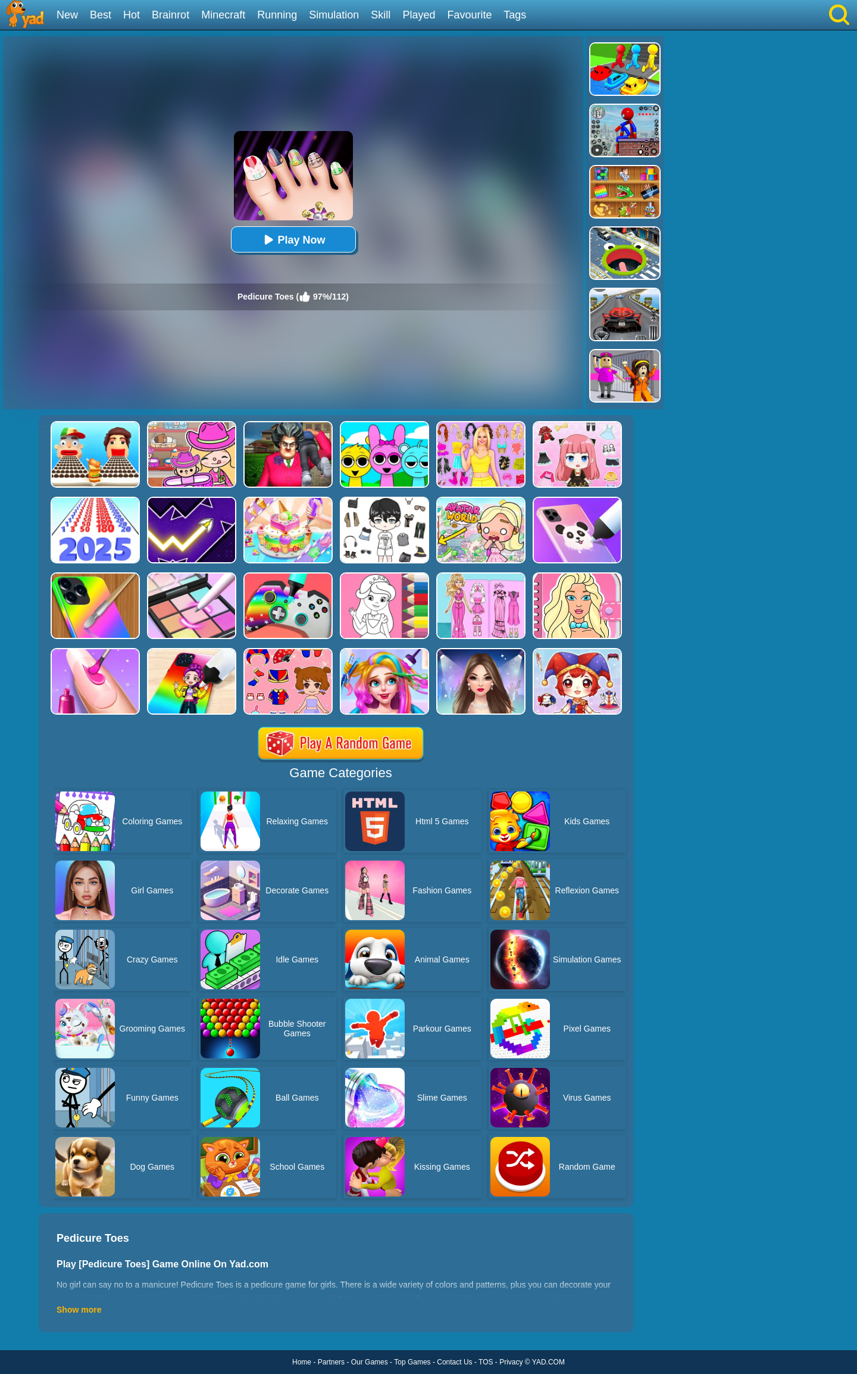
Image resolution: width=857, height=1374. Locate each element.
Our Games (369, 1362)
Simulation (334, 15)
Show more (79, 1309)
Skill (380, 15)
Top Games (412, 1362)
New (67, 15)
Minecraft (223, 15)
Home (301, 1362)
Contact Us (454, 1362)
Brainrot (170, 15)
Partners (331, 1362)
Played (418, 15)
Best (100, 15)
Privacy (511, 1362)
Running (277, 15)
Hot (131, 15)
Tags (514, 15)
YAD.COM (548, 1362)
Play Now (293, 239)
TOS (485, 1362)
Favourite (469, 15)
